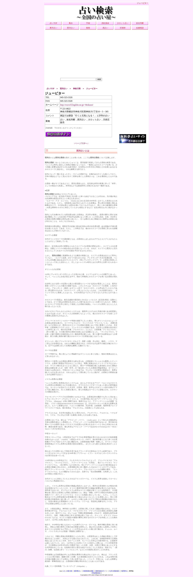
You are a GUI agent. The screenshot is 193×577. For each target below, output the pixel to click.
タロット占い (122, 23)
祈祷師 (122, 28)
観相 (88, 28)
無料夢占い (77, 571)
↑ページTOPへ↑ (81, 143)
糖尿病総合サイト (101, 571)
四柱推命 (105, 23)
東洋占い (53, 28)
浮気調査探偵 (96, 573)
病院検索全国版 (88, 571)
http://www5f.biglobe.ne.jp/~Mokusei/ (76, 105)
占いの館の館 (67, 571)
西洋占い (71, 28)
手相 (88, 23)
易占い (105, 28)
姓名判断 (140, 23)
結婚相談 (140, 28)
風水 (71, 23)
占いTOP (53, 23)
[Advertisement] (81, 59)
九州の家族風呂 (114, 571)
